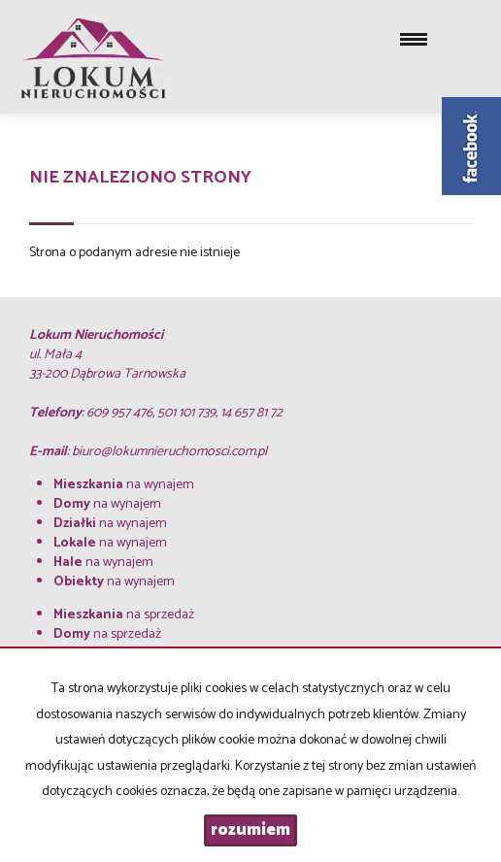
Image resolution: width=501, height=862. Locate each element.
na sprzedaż (123, 615)
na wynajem (123, 485)
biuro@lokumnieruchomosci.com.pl (169, 452)
